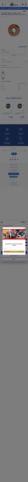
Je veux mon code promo (14, 251)
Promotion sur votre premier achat (14, 244)
